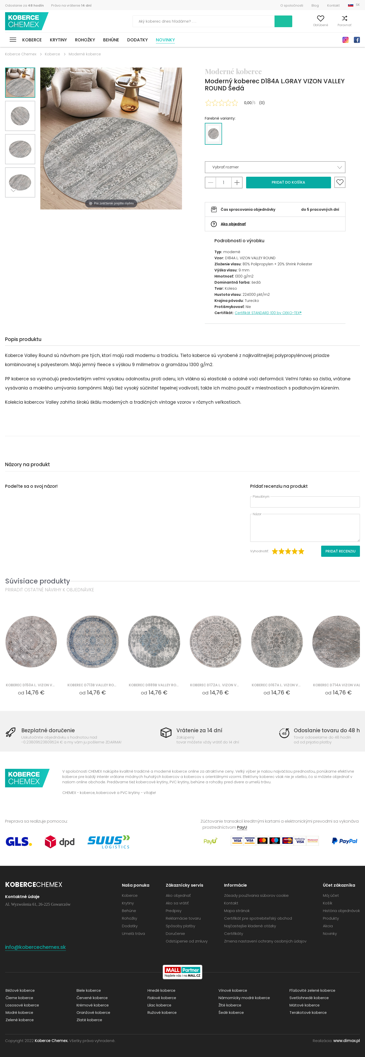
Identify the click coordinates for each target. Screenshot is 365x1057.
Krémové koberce (93, 1004)
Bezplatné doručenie (49, 730)
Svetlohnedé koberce (309, 997)
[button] (275, 167)
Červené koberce (92, 997)
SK (358, 4)
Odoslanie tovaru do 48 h (325, 730)
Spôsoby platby (180, 926)
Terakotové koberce (308, 1012)
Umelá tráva (133, 933)
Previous (26, 204)
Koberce (32, 40)
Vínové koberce (232, 990)
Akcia (328, 926)
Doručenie (175, 933)
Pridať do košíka (288, 182)
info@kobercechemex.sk (38, 947)
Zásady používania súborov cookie (256, 895)
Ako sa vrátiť (177, 903)
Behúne (111, 40)
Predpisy (173, 910)
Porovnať (335, 25)
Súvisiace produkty (37, 581)
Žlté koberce (230, 1004)
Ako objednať (233, 223)
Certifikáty (233, 933)
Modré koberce (19, 1012)
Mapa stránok (237, 910)
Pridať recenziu (340, 551)
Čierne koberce (19, 997)
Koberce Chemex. (51, 1040)
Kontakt (333, 5)
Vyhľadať (261, 21)
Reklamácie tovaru (183, 918)
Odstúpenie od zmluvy (187, 941)
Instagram (345, 40)
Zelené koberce (19, 1019)
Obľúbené (311, 25)
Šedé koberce (231, 1012)
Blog (315, 5)
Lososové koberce (22, 1004)
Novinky (165, 40)
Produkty (331, 918)
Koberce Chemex (27, 21)
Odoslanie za (24, 5)
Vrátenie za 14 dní (199, 730)
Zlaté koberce (89, 1019)
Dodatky (137, 40)
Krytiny (58, 40)
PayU (242, 827)
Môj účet (288, 25)
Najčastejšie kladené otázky (250, 926)
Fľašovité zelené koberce (313, 990)
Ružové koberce (162, 1012)
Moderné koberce (85, 54)
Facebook (357, 40)
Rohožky (85, 40)
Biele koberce (88, 990)
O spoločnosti (291, 5)
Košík (356, 25)
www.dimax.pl (346, 1040)
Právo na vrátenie (71, 5)
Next (14, 204)
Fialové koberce (161, 997)
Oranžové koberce (93, 1012)
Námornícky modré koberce (244, 997)
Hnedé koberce (161, 990)
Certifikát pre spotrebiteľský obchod (258, 918)
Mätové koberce (304, 1004)
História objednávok (341, 910)
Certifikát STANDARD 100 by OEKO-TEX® (268, 312)
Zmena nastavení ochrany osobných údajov (265, 941)
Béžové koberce (20, 990)
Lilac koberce (159, 1004)
